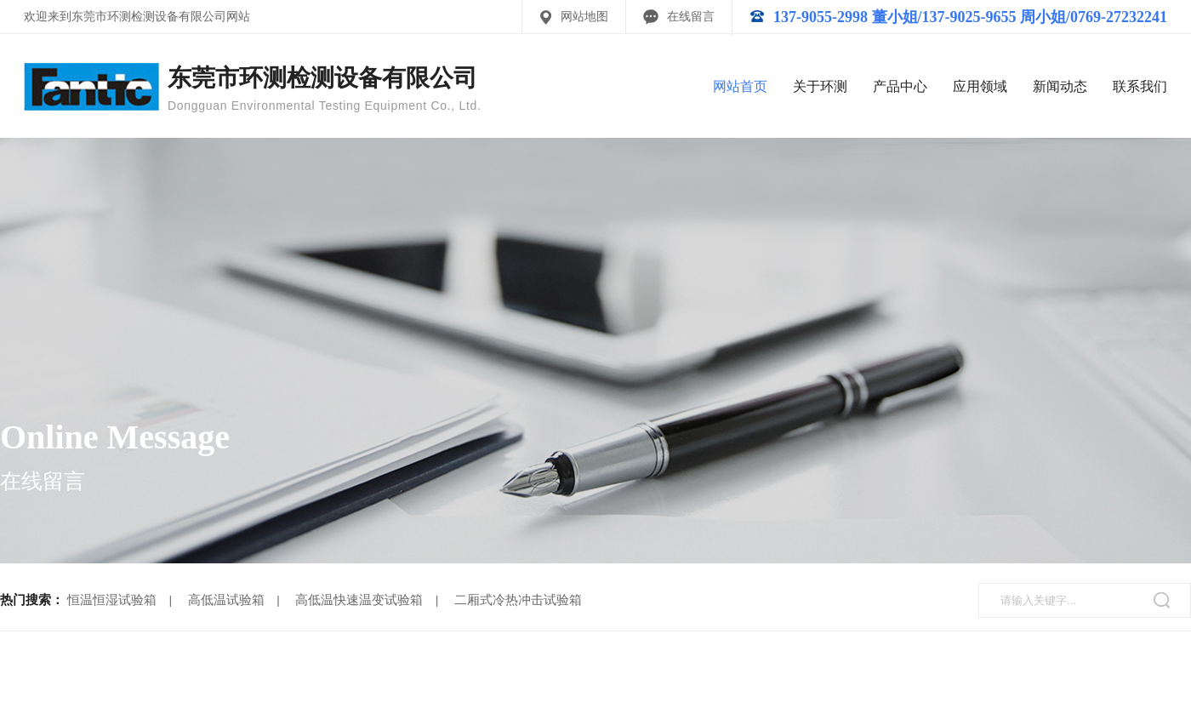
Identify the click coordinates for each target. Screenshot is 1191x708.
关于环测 (820, 86)
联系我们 (1140, 86)
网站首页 (740, 86)
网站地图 (584, 16)
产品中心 (900, 86)
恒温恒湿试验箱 (112, 600)
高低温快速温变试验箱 (359, 600)
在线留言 (691, 16)
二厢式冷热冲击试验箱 (518, 600)
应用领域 (980, 86)
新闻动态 (1060, 86)
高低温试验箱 (226, 600)
